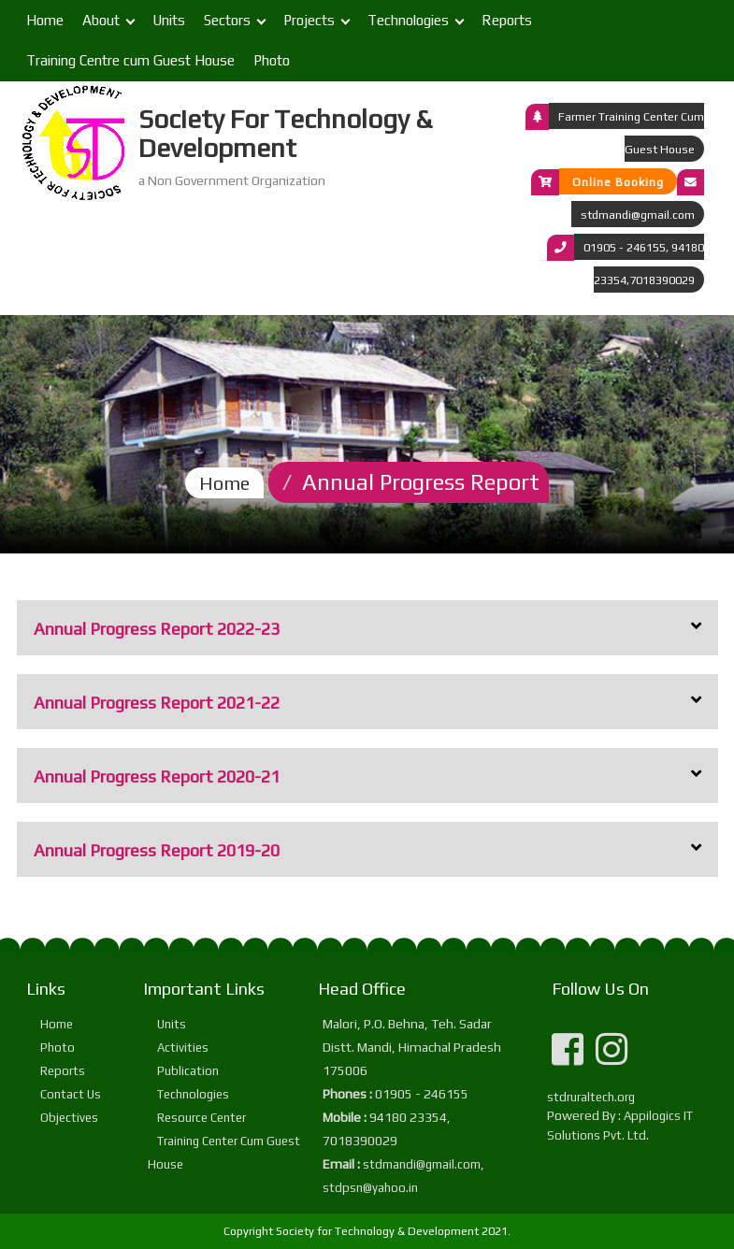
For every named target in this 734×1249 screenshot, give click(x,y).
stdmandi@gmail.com (638, 215)
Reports (507, 20)
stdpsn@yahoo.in (370, 1188)
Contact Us (70, 1094)
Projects (309, 20)
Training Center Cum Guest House (224, 1152)
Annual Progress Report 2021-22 (157, 702)
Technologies (408, 20)
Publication (188, 1071)
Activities (183, 1048)
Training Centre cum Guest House (130, 60)
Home (45, 20)
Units (168, 20)
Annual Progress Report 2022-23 (157, 629)
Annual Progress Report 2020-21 (157, 776)
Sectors (227, 20)
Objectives (69, 1118)
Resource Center (201, 1118)
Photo (271, 60)
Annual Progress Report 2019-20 (157, 850)
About (101, 20)
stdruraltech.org (591, 1097)
